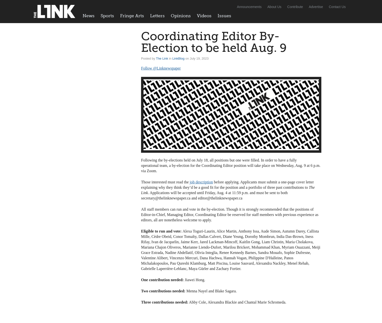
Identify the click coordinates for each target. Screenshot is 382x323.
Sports (107, 15)
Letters (157, 15)
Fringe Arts (132, 15)
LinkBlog (178, 58)
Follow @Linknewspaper (161, 68)
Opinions (181, 15)
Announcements (249, 7)
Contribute (295, 7)
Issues (224, 15)
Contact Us (337, 7)
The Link (162, 58)
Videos (204, 15)
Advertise (316, 7)
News (89, 15)
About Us (274, 7)
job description (201, 182)
